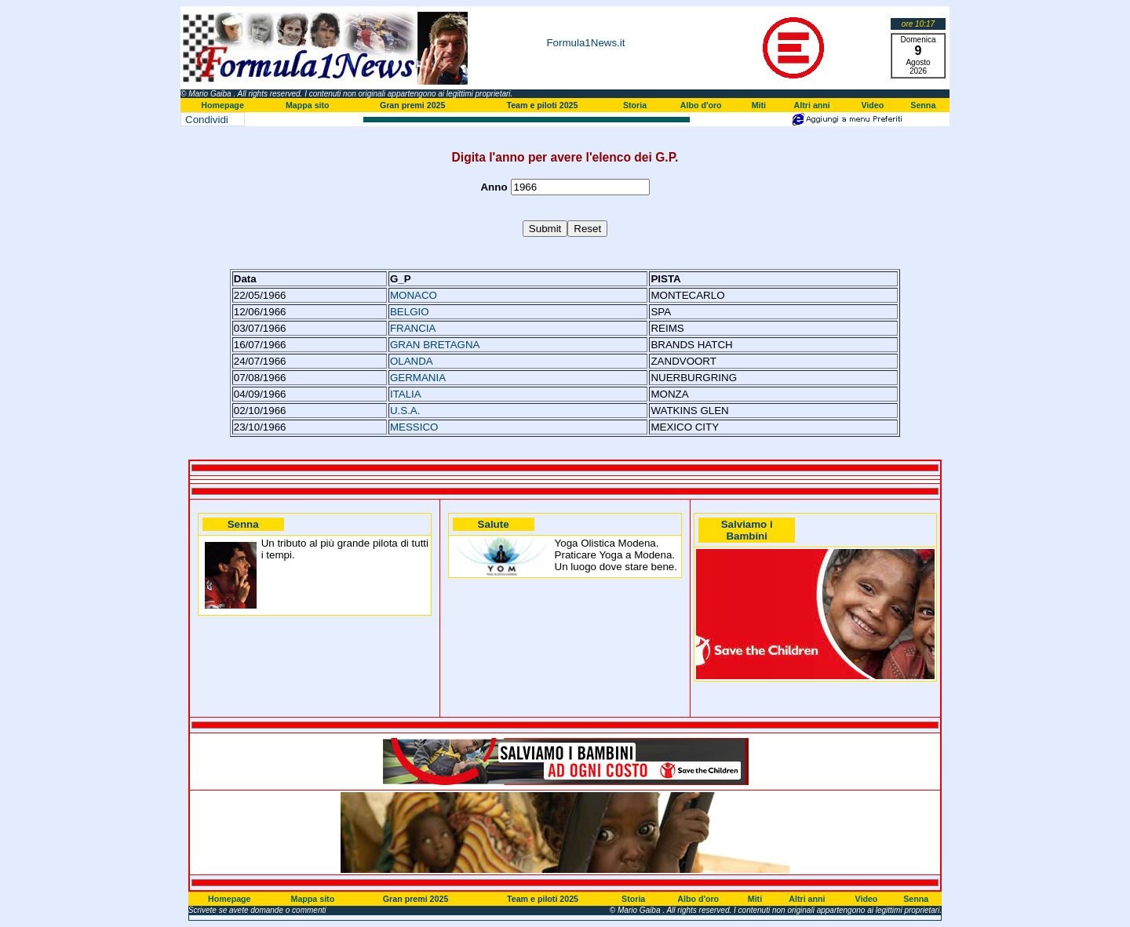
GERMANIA (418, 378)
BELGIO (409, 312)
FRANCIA (413, 328)
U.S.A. (405, 410)
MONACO (413, 295)
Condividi (206, 119)
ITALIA (405, 394)
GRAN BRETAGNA (435, 345)
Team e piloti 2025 (542, 105)
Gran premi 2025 (413, 105)
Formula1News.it (585, 43)
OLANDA (411, 361)
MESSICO (414, 427)
